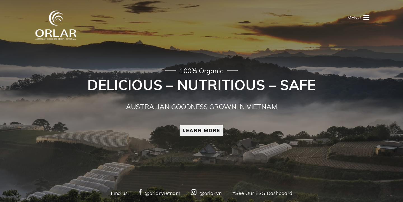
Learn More (201, 131)
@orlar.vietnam (160, 193)
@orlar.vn (206, 193)
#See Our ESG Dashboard (262, 193)
